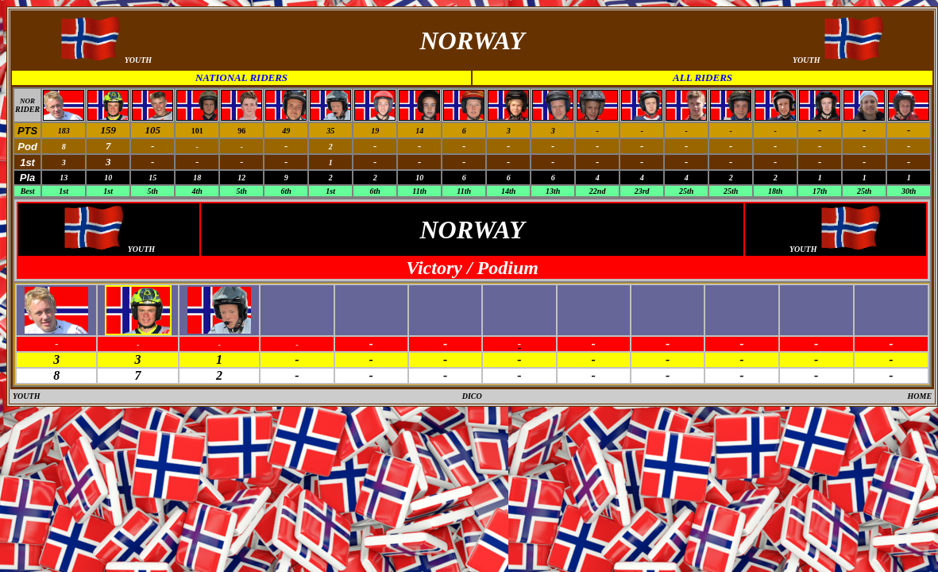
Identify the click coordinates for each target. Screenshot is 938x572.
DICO (472, 396)
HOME (920, 396)
